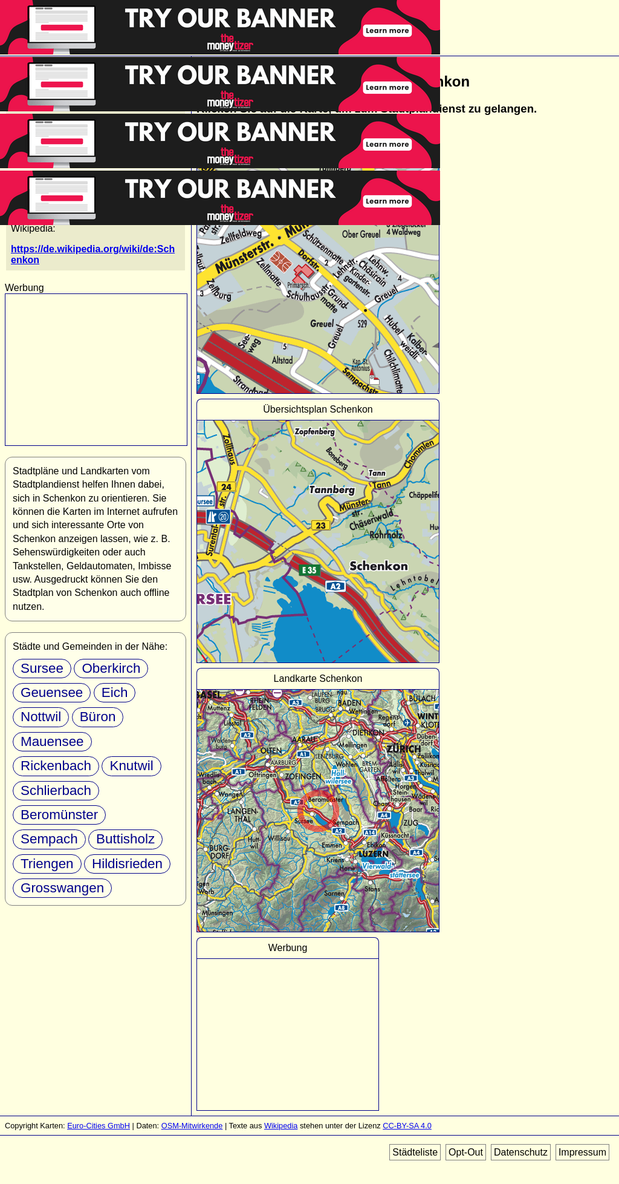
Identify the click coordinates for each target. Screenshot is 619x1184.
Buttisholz (125, 838)
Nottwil (41, 716)
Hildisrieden (127, 863)
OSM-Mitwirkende (192, 1125)
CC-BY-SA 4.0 (407, 1125)
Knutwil (131, 765)
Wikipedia (280, 1125)
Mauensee (52, 741)
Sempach (49, 838)
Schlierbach (56, 790)
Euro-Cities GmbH (98, 1125)
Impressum (582, 1152)
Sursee (42, 668)
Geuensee (52, 692)
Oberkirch (111, 668)
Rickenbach (56, 765)
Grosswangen (62, 887)
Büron (98, 716)
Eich (115, 692)
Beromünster (59, 814)
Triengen (47, 863)
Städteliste (415, 1152)
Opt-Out (466, 1152)
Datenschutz (521, 1152)
